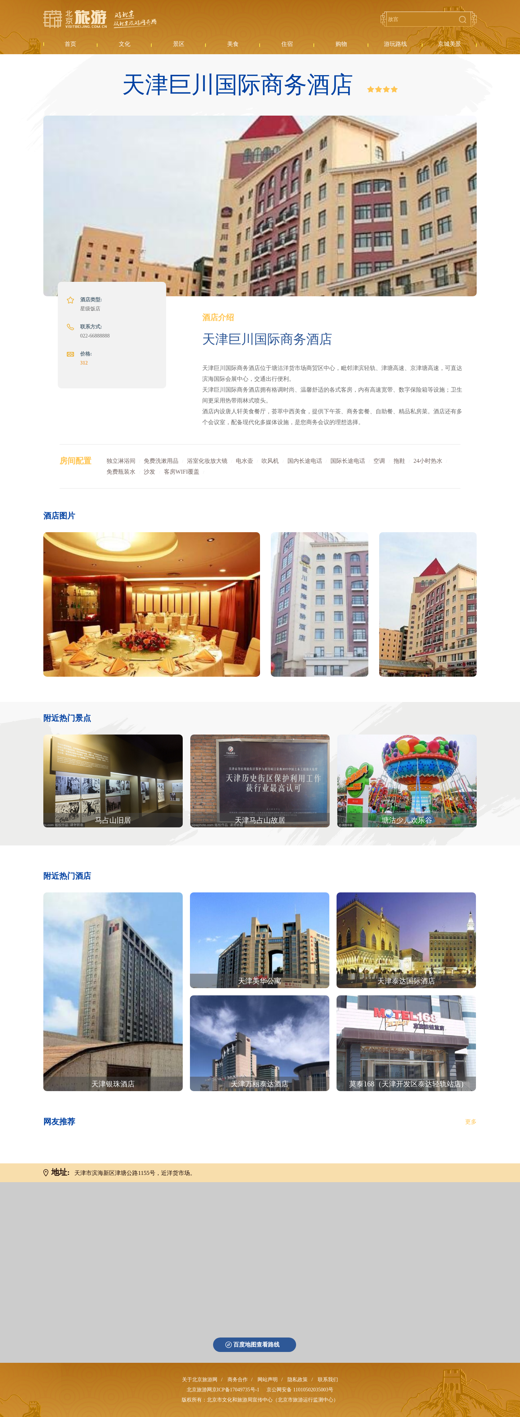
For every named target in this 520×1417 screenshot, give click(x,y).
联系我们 (328, 1379)
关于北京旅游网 (199, 1379)
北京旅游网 (100, 19)
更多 (471, 1122)
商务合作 (238, 1379)
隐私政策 (297, 1379)
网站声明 (267, 1379)
